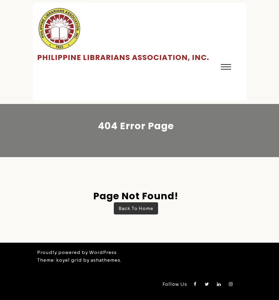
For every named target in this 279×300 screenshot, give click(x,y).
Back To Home (136, 208)
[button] (226, 67)
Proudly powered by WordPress (77, 252)
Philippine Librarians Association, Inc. (123, 57)
